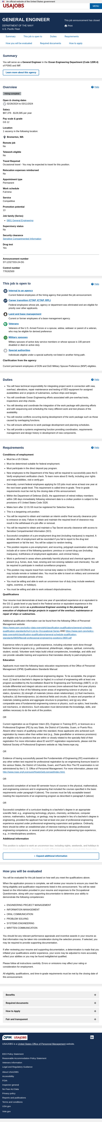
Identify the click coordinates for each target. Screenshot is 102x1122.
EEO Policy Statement (12, 1054)
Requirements (72, 36)
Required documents (50, 43)
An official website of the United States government (30, 2)
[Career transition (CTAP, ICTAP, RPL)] (51, 304)
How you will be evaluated (19, 43)
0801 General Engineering (20, 220)
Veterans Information (12, 1062)
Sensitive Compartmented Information (22, 239)
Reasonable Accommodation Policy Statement (24, 1058)
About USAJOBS (10, 1072)
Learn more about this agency (21, 72)
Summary (10, 36)
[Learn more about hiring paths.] (95, 284)
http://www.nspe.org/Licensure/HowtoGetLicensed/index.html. (34, 772)
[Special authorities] (51, 352)
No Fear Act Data (10, 1089)
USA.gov (6, 1106)
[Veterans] (51, 327)
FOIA (4, 1080)
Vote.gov (6, 1111)
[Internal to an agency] (51, 292)
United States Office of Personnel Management (42, 1044)
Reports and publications (14, 1097)
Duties (53, 36)
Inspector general (10, 1085)
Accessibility (8, 1076)
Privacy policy (8, 1093)
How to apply (75, 43)
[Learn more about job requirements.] (95, 447)
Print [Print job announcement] (68, 25)
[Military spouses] (51, 341)
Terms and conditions (12, 1102)
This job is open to (32, 36)
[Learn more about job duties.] (95, 379)
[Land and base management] (51, 316)
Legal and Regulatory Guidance (17, 1067)
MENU (96, 6)
